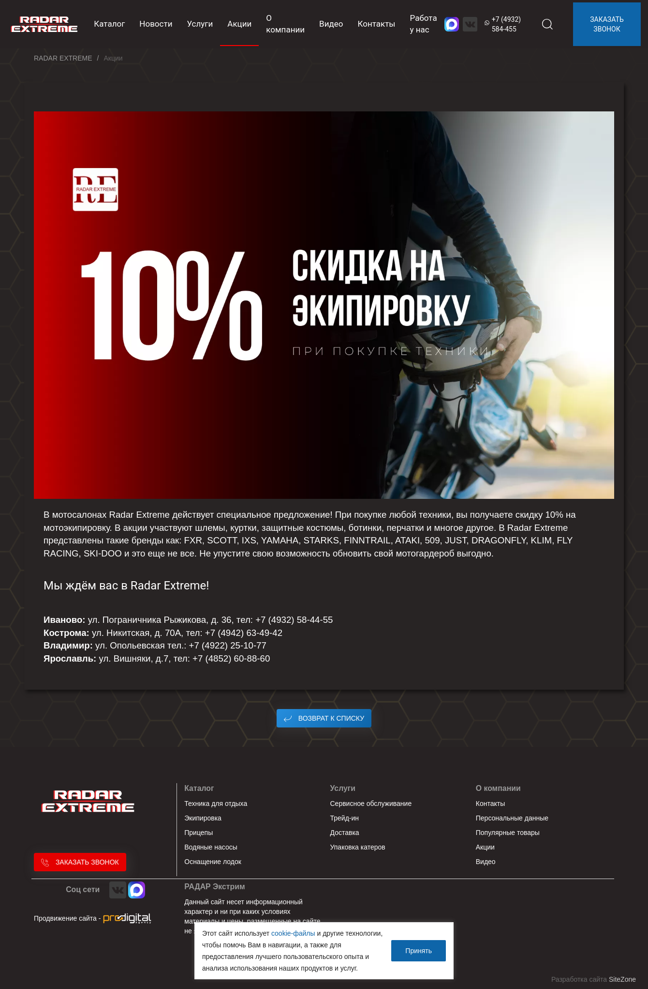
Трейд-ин (344, 818)
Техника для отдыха (215, 803)
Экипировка (202, 818)
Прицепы (198, 832)
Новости (155, 24)
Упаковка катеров (357, 847)
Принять (418, 951)
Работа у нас (423, 23)
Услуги (200, 24)
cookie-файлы (293, 933)
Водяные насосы (210, 847)
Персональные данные (512, 818)
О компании (285, 23)
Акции (239, 24)
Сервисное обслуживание (371, 803)
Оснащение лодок (212, 861)
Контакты (376, 24)
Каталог (199, 788)
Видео (331, 24)
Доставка (344, 832)
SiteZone (622, 979)
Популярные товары (508, 832)
